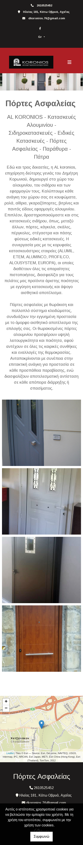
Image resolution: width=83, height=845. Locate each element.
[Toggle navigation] (69, 62)
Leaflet (10, 753)
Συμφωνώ (41, 836)
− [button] (6, 708)
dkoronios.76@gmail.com (46, 18)
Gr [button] (40, 36)
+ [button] (6, 702)
